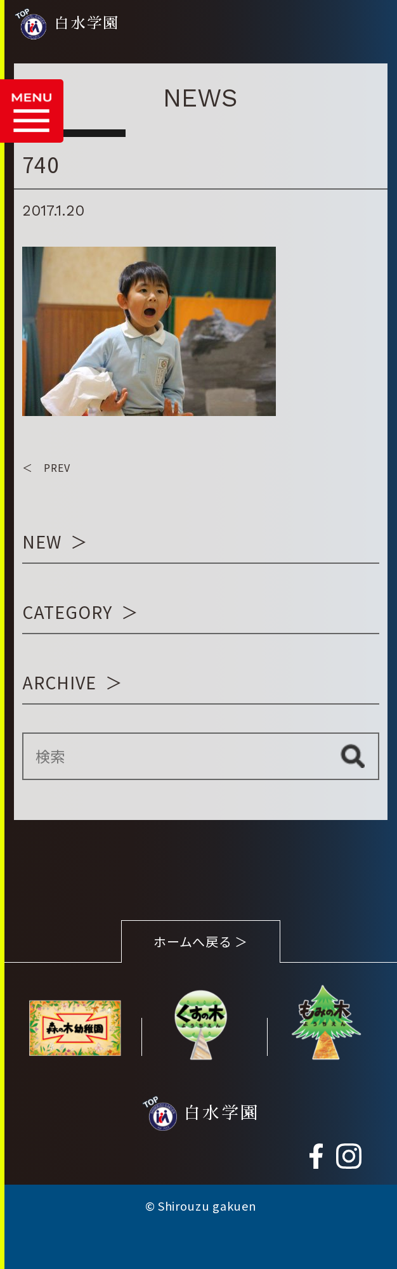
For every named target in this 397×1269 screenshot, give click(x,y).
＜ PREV (46, 467)
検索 (353, 756)
